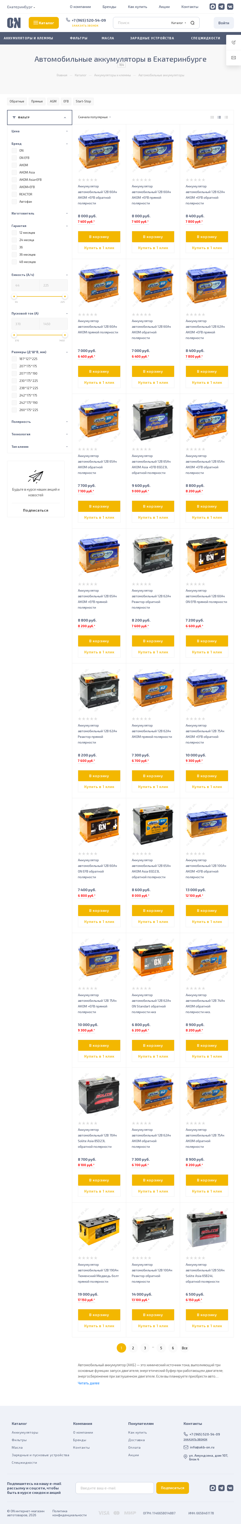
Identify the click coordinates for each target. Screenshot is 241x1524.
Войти (223, 22)
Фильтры (19, 1440)
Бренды (109, 6)
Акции (164, 6)
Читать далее (89, 1383)
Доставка (136, 1440)
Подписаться (172, 1487)
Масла (17, 1447)
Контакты (189, 6)
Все (185, 1348)
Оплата (134, 1447)
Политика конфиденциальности (69, 1513)
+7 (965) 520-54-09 (89, 20)
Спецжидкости (24, 1462)
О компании (80, 6)
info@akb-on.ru (202, 1447)
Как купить (137, 6)
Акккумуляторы (25, 1432)
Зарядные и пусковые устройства (40, 1455)
